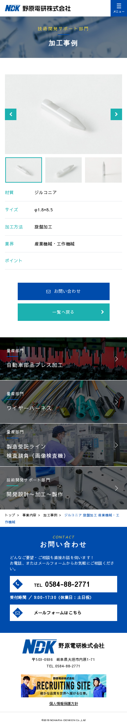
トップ (10, 515)
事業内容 (29, 515)
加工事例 (50, 515)
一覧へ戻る (78, 312)
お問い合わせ (63, 291)
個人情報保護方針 (63, 703)
